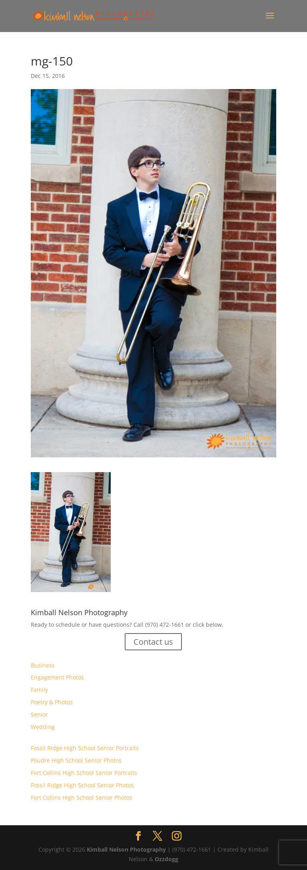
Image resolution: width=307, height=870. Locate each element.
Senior (39, 714)
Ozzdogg (166, 859)
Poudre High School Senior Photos (76, 760)
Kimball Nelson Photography (126, 849)
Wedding (43, 727)
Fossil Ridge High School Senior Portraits (85, 748)
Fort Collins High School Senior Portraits (84, 773)
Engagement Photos (57, 677)
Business (43, 665)
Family (39, 689)
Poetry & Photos (52, 702)
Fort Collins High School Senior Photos (81, 797)
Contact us (153, 641)
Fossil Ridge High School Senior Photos (82, 785)
